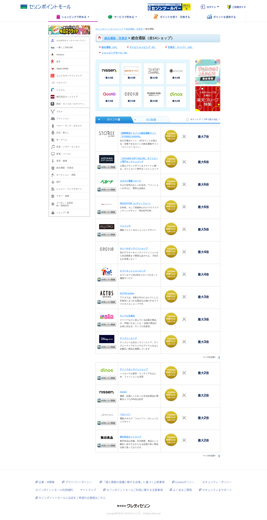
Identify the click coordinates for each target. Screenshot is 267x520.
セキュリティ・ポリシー (217, 482)
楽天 (58, 61)
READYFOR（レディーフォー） (135, 203)
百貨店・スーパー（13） (181, 47)
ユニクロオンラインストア (69, 75)
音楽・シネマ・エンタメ (68, 146)
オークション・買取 (66, 175)
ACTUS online (127, 293)
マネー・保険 (62, 196)
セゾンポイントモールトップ (109, 29)
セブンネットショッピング (133, 271)
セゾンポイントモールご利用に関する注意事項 (134, 490)
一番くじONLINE (64, 47)
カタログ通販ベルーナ (130, 181)
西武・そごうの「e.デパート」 (71, 104)
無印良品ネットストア (67, 96)
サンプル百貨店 (127, 316)
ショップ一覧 (62, 212)
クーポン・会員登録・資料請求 (64, 204)
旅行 (58, 182)
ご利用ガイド (239, 7)
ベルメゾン (61, 82)
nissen (123, 392)
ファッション (62, 118)
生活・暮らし (62, 132)
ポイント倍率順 (113, 120)
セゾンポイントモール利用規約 (54, 490)
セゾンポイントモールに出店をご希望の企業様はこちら (72, 498)
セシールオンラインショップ (134, 248)
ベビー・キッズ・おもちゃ (69, 125)
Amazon (60, 54)
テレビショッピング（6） (142, 47)
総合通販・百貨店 (64, 167)
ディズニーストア (128, 338)
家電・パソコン (63, 154)
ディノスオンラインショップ (134, 369)
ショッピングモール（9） (114, 52)
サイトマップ (88, 490)
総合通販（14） (109, 47)
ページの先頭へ (211, 357)
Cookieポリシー (184, 482)
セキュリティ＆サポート (217, 490)
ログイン (211, 7)
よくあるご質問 (182, 490)
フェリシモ (125, 226)
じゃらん (60, 90)
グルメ (59, 111)
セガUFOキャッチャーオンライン (71, 40)
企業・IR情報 (46, 482)
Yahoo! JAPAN (62, 68)
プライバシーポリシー (78, 482)
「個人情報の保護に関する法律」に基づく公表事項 (133, 482)
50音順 (151, 120)
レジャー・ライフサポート (69, 189)
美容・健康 (61, 161)
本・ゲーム (61, 139)
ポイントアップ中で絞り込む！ (205, 119)
